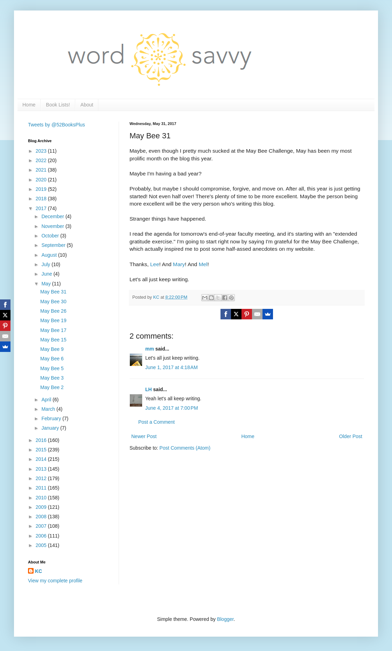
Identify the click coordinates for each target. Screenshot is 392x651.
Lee (154, 264)
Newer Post (143, 436)
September (53, 245)
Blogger (225, 619)
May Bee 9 (52, 349)
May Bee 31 (53, 292)
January (50, 428)
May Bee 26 (53, 311)
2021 (42, 170)
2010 (42, 497)
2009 (42, 507)
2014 (42, 459)
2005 (42, 545)
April (46, 399)
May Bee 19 (53, 320)
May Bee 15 (53, 339)
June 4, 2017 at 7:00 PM (171, 408)
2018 (42, 198)
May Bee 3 (52, 378)
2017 (42, 208)
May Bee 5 (52, 368)
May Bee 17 (53, 330)
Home (28, 105)
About (86, 105)
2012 (42, 478)
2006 (42, 536)
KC (38, 571)
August (49, 255)
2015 (42, 449)
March (48, 409)
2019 (42, 189)
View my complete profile (55, 580)
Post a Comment (156, 422)
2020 (42, 179)
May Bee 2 (52, 387)
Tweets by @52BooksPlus (56, 124)
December (53, 216)
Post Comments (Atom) (185, 448)
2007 (42, 526)
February (51, 418)
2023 (42, 151)
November (53, 226)
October (50, 235)
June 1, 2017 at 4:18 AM (171, 367)
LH (148, 389)
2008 (42, 516)
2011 (42, 488)
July (46, 264)
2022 (42, 160)
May (46, 283)
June (47, 274)
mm (149, 349)
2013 (42, 469)
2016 (42, 440)
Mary (179, 264)
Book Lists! (58, 105)
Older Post (350, 436)
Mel (203, 264)
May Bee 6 (52, 358)
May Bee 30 (53, 301)
